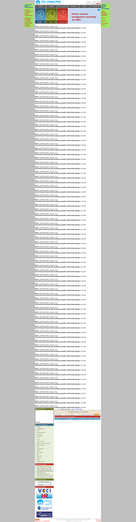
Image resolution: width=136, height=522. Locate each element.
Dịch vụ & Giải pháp (62, 6)
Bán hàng (39, 426)
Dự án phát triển (40, 448)
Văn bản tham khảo (95, 6)
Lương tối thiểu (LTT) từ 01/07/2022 (44, 468)
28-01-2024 (38, 422)
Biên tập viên (39, 434)
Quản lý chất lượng (76, 409)
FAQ (85, 519)
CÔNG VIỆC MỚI (41, 409)
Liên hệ (99, 2)
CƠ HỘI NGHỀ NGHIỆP (42, 425)
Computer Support (40, 441)
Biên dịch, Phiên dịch (41, 432)
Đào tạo (38, 450)
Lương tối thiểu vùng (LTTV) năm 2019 (45, 477)
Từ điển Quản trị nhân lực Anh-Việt (44, 466)
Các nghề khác (40, 436)
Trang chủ (89, 2)
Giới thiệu (51, 6)
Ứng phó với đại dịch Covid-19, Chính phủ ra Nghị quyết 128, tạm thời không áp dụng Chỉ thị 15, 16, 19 (45, 471)
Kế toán (38, 459)
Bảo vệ (38, 430)
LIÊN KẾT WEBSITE (41, 479)
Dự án (38, 446)
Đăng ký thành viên (72, 519)
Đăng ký (51, 22)
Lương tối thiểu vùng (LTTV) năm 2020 (45, 475)
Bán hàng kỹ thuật (40, 428)
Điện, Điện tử (39, 452)
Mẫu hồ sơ (62, 22)
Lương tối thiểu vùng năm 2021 (43, 473)
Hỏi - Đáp (84, 6)
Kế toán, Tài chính (40, 461)
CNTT (38, 437)
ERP (38, 454)
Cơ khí (38, 439)
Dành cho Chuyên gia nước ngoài (43, 443)
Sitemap (94, 2)
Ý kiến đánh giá (73, 6)
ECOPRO (98, 521)
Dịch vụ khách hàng (41, 445)
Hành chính (39, 456)
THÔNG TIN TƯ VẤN (41, 464)
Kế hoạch (39, 457)
